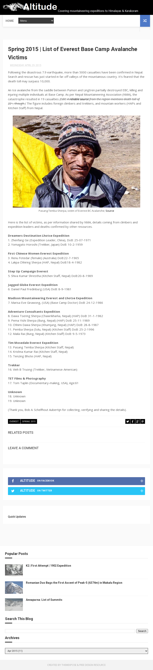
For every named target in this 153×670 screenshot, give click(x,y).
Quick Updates (17, 516)
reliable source (79, 99)
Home (10, 20)
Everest (14, 421)
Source (110, 210)
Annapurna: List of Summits (44, 599)
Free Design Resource (92, 665)
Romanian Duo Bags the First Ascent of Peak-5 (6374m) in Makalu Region (74, 582)
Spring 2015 (28, 421)
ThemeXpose (69, 665)
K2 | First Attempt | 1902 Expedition (48, 565)
